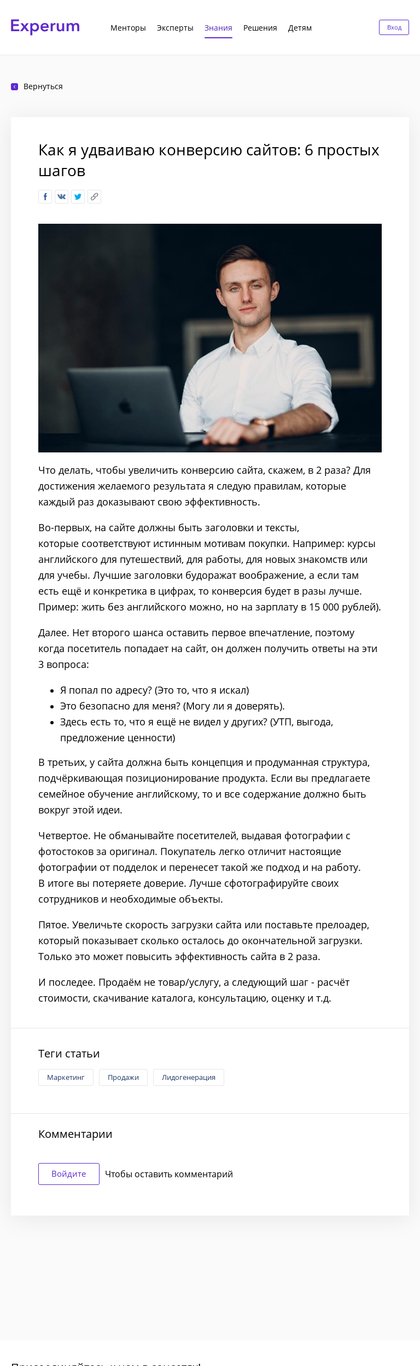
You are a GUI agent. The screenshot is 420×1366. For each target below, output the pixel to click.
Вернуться (37, 86)
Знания (218, 27)
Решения (260, 27)
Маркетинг (66, 1077)
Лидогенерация (188, 1077)
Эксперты (175, 27)
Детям (300, 27)
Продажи (123, 1077)
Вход (392, 27)
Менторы (128, 27)
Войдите (73, 1174)
